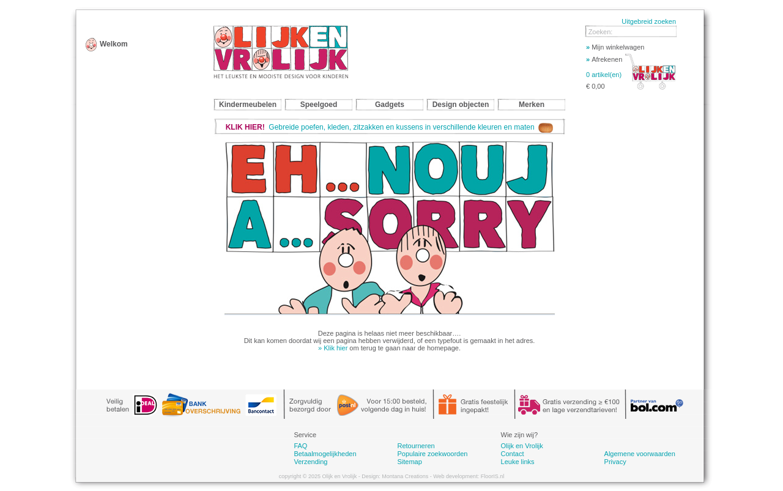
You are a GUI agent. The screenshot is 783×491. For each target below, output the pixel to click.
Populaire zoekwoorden (432, 453)
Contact (512, 453)
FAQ (300, 445)
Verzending (310, 461)
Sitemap (409, 461)
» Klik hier (332, 348)
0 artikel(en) (604, 74)
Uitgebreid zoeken (649, 21)
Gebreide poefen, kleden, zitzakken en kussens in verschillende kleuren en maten (390, 127)
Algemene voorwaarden (639, 453)
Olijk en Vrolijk (522, 445)
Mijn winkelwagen (615, 47)
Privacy (615, 461)
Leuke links (518, 461)
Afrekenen (604, 59)
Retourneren (415, 445)
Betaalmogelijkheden (325, 453)
